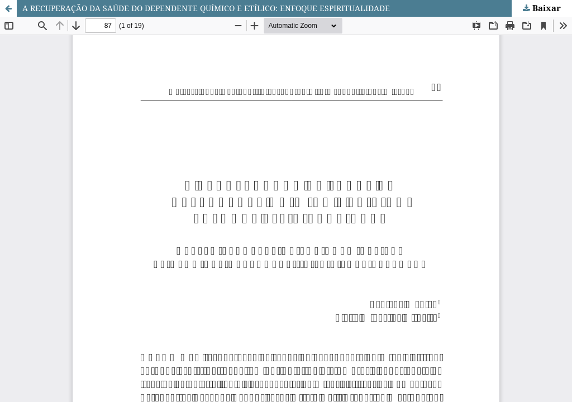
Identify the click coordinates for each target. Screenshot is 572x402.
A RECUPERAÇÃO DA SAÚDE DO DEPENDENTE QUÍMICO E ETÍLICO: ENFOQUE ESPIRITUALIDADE (206, 8)
